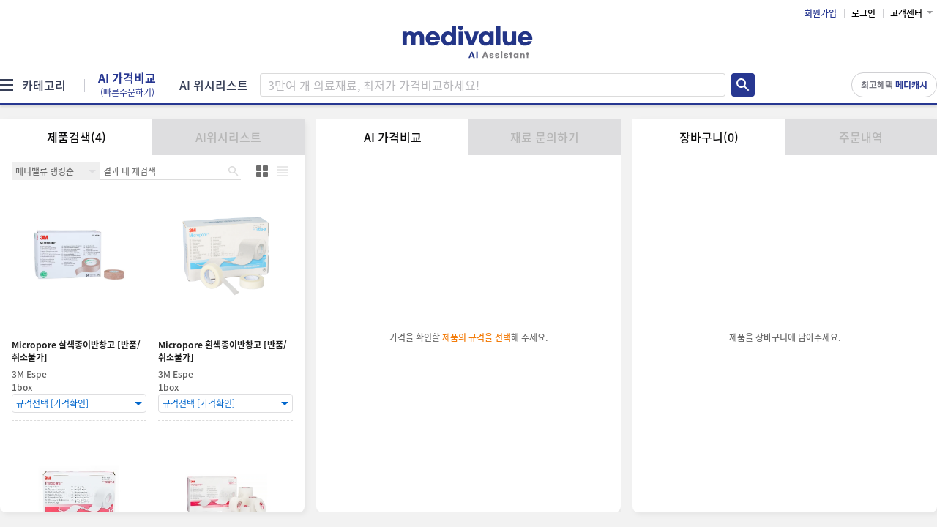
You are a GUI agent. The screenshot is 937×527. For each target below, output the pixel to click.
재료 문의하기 (544, 137)
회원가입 (821, 13)
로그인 (863, 13)
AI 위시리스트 (213, 84)
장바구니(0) (709, 137)
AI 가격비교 (127, 85)
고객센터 (906, 13)
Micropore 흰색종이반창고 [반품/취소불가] (222, 351)
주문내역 (861, 137)
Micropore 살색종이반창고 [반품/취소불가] (76, 351)
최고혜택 (894, 84)
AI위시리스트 (228, 137)
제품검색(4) (76, 137)
